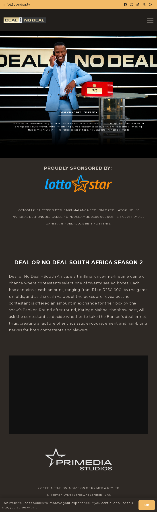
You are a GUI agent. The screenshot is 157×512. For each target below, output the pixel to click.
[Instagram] (131, 4)
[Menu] (150, 20)
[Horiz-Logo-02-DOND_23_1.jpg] (25, 20)
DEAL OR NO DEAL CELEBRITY (78, 112)
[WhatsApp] (150, 4)
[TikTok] (138, 4)
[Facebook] (125, 4)
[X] (144, 4)
